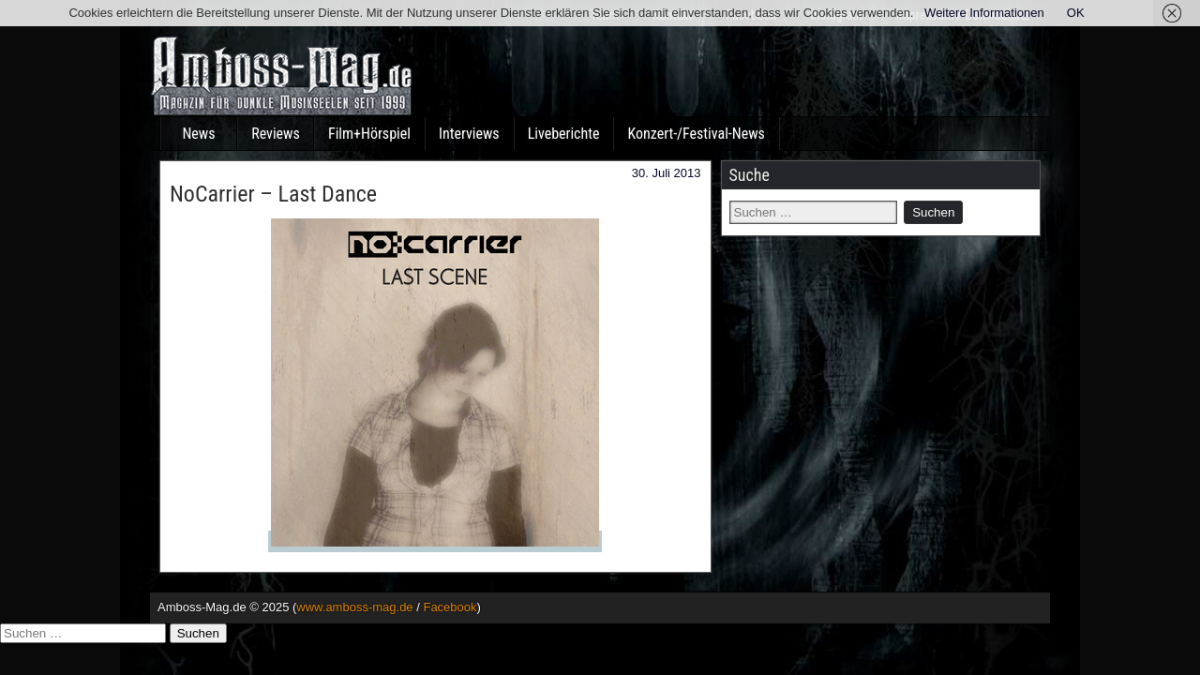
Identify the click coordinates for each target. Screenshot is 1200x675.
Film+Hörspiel (369, 133)
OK (1076, 13)
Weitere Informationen (984, 13)
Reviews (275, 133)
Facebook (449, 607)
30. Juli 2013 (666, 173)
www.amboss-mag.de (354, 607)
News (198, 133)
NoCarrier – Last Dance (273, 194)
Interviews (469, 133)
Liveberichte (564, 133)
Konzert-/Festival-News (695, 133)
